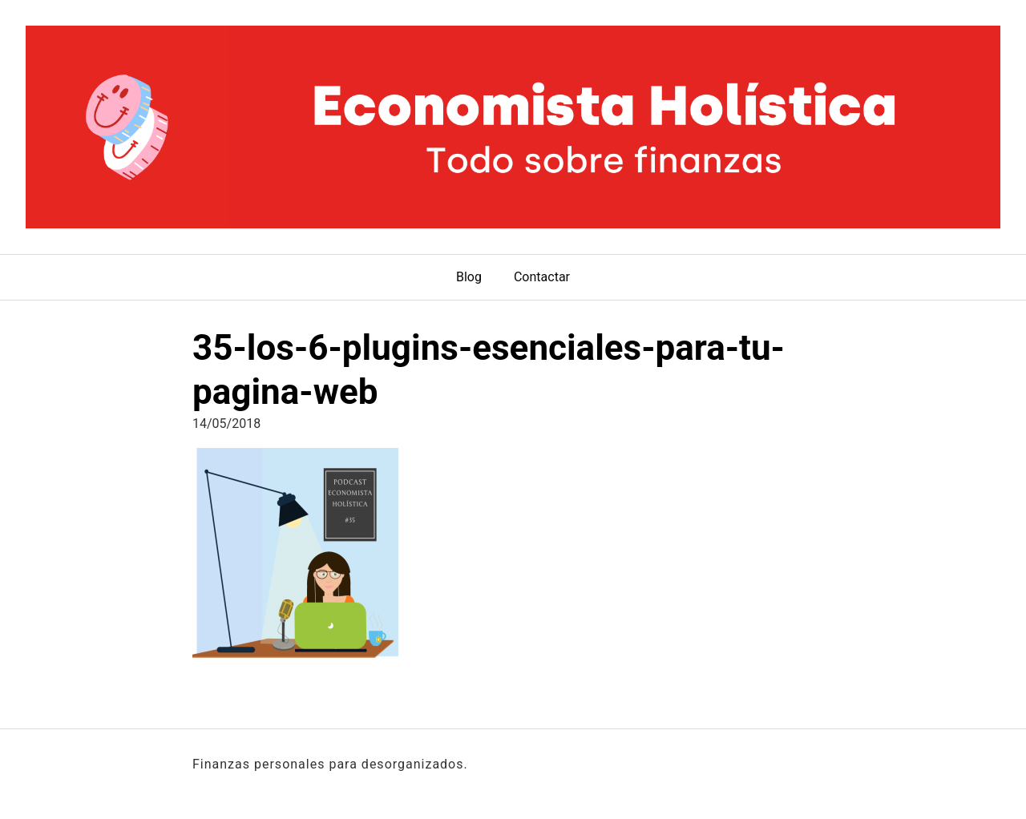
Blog (469, 276)
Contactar (542, 276)
